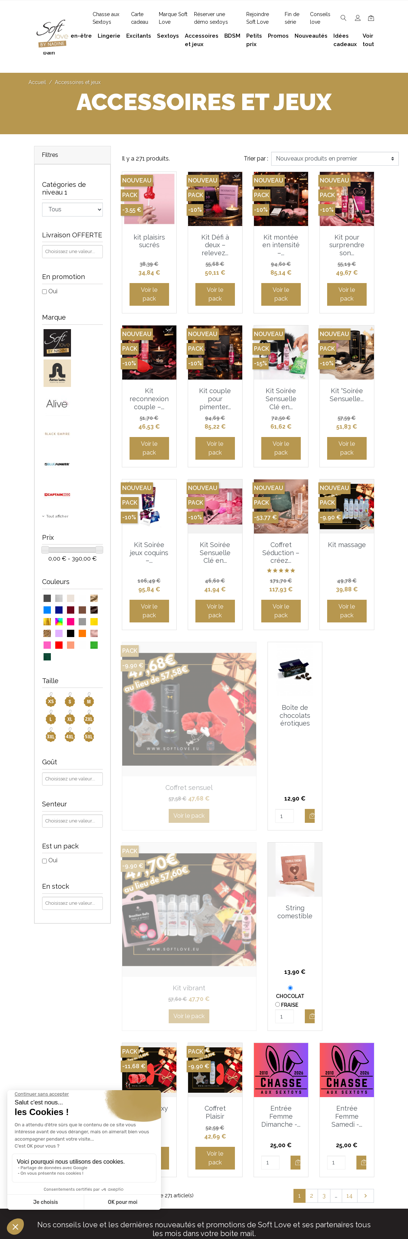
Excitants (327, 1126)
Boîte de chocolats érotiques (215, 715)
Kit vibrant (281, 707)
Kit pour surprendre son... (346, 245)
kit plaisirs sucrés (149, 241)
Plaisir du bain (333, 1091)
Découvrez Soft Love (204, 1205)
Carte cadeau (263, 1184)
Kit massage (347, 545)
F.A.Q (182, 1120)
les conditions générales (183, 1027)
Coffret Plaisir (215, 867)
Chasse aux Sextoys (202, 1193)
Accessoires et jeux (341, 1102)
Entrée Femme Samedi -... (347, 870)
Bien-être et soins (338, 1079)
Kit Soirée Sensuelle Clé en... (281, 398)
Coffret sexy (149, 863)
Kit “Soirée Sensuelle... (347, 395)
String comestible (346, 711)
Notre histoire (193, 1132)
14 (350, 949)
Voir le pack (149, 294)
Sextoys (326, 1137)
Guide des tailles (267, 1079)
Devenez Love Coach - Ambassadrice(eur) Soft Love (274, 1100)
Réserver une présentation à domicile (194, 1152)
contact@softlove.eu (141, 1079)
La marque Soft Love (274, 1196)
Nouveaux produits (270, 1173)
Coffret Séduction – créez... (280, 552)
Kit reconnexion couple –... (149, 398)
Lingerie (325, 1114)
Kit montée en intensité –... (281, 245)
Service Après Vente (272, 1208)
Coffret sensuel (149, 711)
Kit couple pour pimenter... (215, 398)
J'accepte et (209, 1027)
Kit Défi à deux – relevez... (215, 245)
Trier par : (256, 158)
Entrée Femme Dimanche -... (280, 870)
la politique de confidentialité (253, 1027)
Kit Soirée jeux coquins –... (149, 552)
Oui (52, 291)
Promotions (260, 1161)
